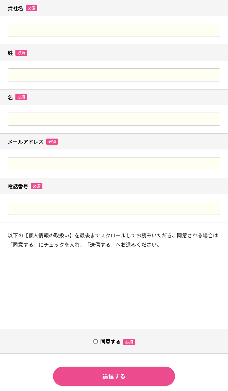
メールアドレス (33, 141)
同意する (110, 341)
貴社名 (22, 8)
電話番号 (25, 186)
